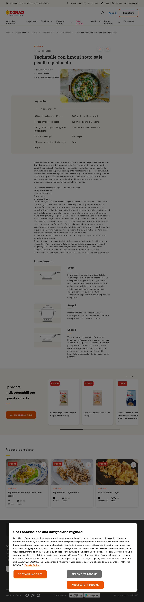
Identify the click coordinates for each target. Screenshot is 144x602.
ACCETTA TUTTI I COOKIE (85, 584)
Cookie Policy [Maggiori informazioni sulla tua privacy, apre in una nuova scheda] (32, 565)
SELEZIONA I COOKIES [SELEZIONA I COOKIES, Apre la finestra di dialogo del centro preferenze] (30, 574)
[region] (73, 557)
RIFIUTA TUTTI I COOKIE (84, 574)
